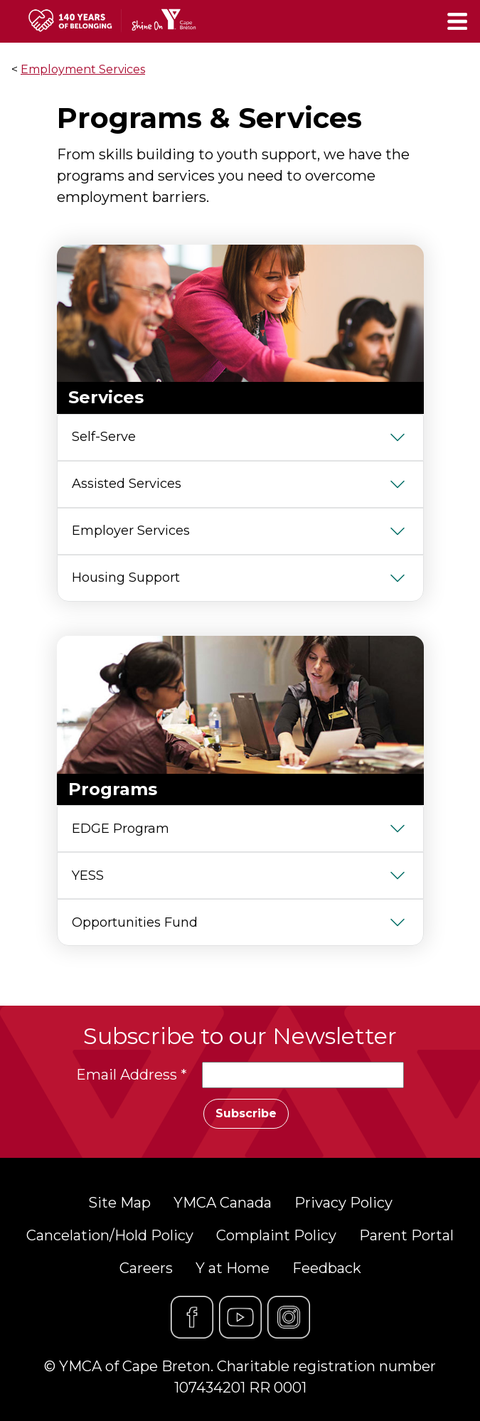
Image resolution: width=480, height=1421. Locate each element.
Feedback (326, 1268)
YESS (88, 875)
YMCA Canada (223, 1202)
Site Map (119, 1202)
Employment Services (83, 69)
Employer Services (131, 530)
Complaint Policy (276, 1235)
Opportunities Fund (135, 922)
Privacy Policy (343, 1202)
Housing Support (126, 577)
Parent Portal (406, 1235)
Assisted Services (126, 483)
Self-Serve (104, 437)
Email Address (131, 1074)
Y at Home (233, 1268)
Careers (146, 1268)
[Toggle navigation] (458, 21)
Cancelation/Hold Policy (109, 1235)
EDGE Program (120, 828)
